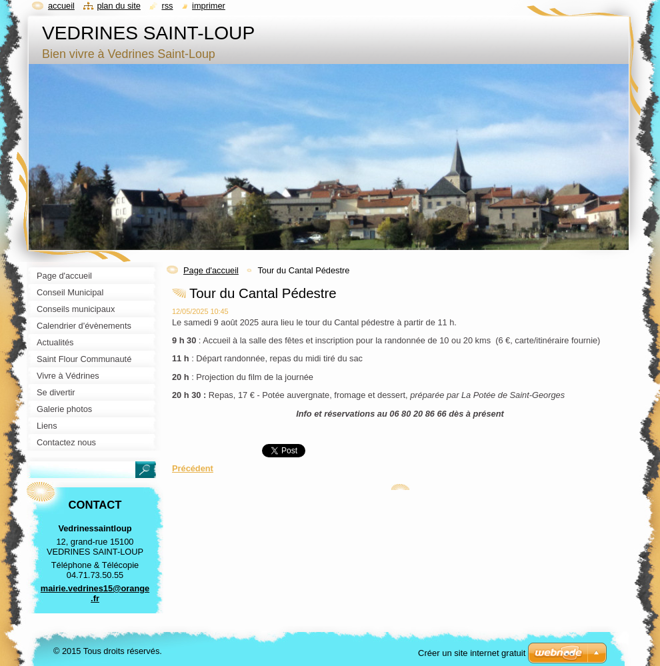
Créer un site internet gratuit (471, 653)
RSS (167, 6)
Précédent (192, 468)
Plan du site (118, 6)
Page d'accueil (211, 270)
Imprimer (208, 6)
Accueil (61, 6)
